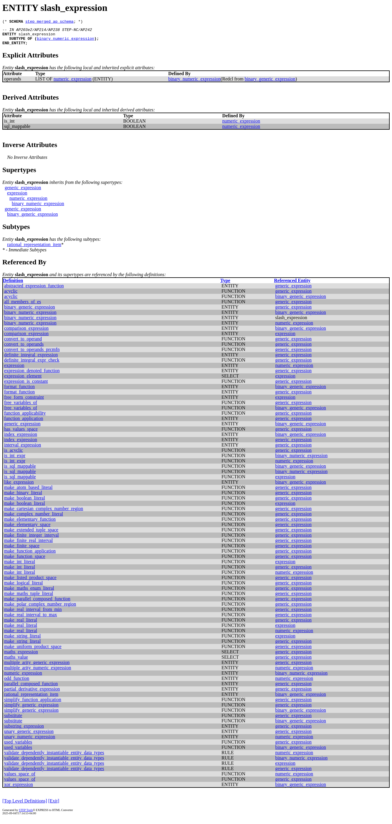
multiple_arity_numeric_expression (37, 672)
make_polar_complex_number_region (40, 608)
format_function (19, 390)
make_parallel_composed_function (37, 603)
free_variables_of (20, 406)
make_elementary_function (30, 523)
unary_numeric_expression (29, 741)
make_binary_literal (23, 497)
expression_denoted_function (31, 375)
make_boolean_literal (24, 502)
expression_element (23, 380)
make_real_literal (20, 624)
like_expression (19, 486)
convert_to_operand (23, 343)
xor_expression (18, 788)
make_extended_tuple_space (31, 534)
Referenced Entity (292, 284)
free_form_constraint (24, 401)
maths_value (16, 661)
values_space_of (19, 778)
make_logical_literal (23, 587)
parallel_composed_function (31, 687)
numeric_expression (73, 83)
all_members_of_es (22, 306)
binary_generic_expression (270, 83)
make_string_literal (22, 640)
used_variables (18, 746)
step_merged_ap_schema (49, 22)
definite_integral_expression (31, 359)
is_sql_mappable (20, 470)
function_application (23, 422)
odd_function (16, 682)
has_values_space (21, 433)
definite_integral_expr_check (31, 364)
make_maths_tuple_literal (28, 597)
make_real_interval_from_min (33, 613)
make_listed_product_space (30, 581)
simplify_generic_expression (31, 709)
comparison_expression (26, 332)
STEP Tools (26, 814)
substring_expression (24, 730)
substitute (13, 719)
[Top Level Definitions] (24, 805)
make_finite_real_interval (28, 544)
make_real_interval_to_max (30, 619)
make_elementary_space (27, 528)
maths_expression (21, 656)
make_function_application (30, 555)
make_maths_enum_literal (29, 592)
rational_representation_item (34, 248)
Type (225, 284)
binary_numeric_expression (65, 42)
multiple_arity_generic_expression (37, 666)
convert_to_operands (24, 348)
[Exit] (53, 805)
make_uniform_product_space (33, 650)
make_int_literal (19, 565)
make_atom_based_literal (28, 491)
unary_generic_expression (29, 735)
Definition (13, 284)
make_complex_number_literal (33, 518)
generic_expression (23, 192)
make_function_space (24, 560)
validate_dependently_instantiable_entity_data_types (54, 756)
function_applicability (25, 417)
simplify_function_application (32, 703)
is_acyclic (13, 454)
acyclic (10, 295)
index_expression (20, 438)
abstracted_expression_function (34, 290)
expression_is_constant (26, 385)
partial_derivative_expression (32, 693)
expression (17, 197)
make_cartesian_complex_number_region (43, 512)
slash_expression (37, 36)
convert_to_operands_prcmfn (31, 353)
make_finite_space (21, 550)
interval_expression (22, 449)
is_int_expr (14, 459)
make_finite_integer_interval (31, 539)
